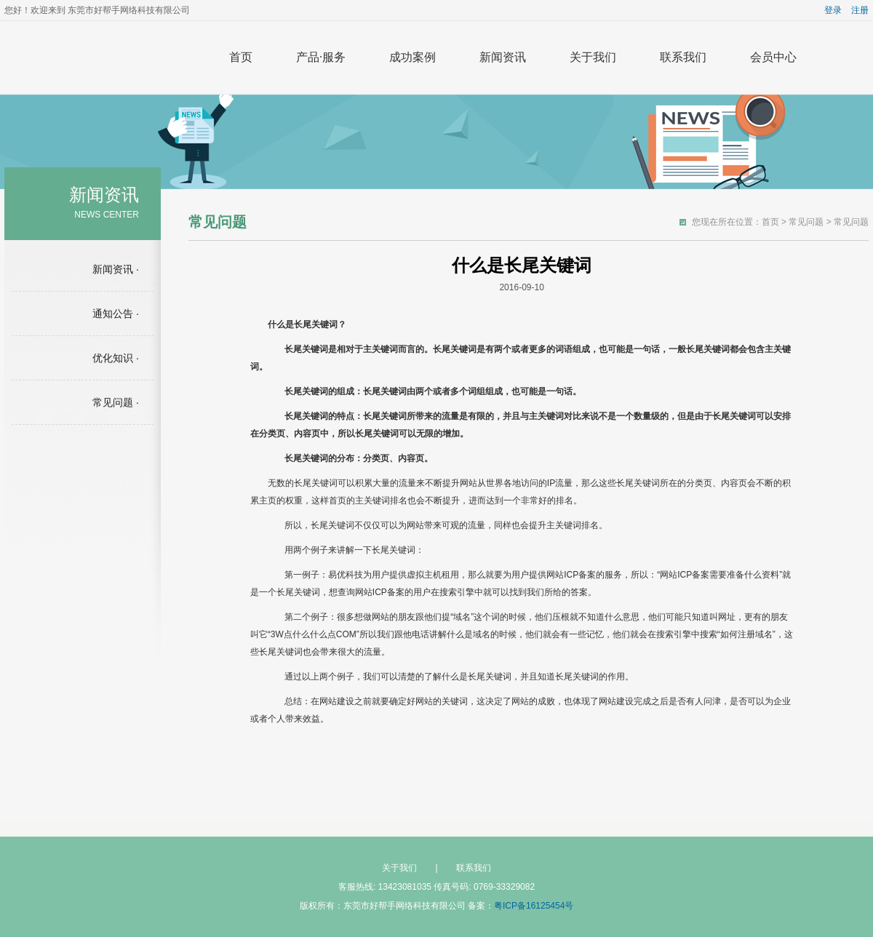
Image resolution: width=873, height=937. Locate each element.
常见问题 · (115, 402)
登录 (833, 10)
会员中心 (773, 57)
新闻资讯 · (115, 269)
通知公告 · (115, 313)
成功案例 (412, 57)
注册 (860, 10)
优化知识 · (115, 358)
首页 (240, 57)
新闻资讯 (502, 57)
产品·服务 (321, 57)
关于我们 (593, 57)
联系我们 (683, 57)
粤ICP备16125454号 (533, 906)
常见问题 (806, 222)
